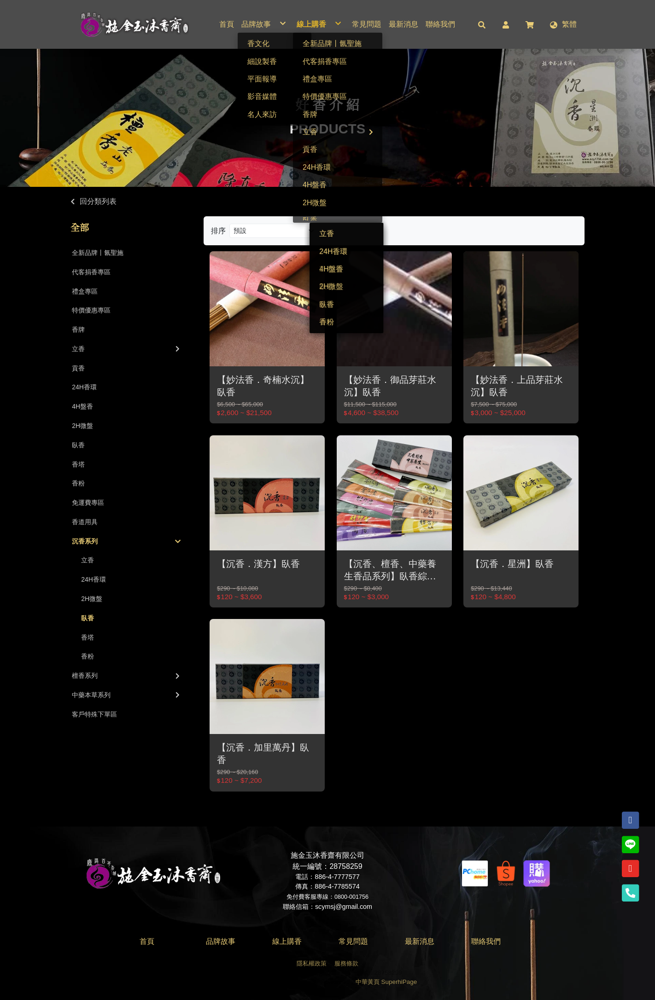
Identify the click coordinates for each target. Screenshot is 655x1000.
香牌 (78, 329)
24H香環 (84, 387)
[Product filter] (275, 231)
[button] (482, 24)
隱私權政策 (312, 963)
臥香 (78, 445)
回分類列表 (98, 201)
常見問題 (353, 941)
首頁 (147, 941)
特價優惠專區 (91, 310)
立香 (126, 349)
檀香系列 (126, 675)
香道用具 (85, 522)
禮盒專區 (85, 291)
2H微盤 (82, 425)
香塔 (78, 464)
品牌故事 (220, 941)
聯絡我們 (486, 941)
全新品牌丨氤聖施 (97, 252)
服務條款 (346, 963)
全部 (79, 228)
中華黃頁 (368, 981)
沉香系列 (126, 541)
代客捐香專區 (91, 272)
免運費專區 (88, 502)
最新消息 (419, 941)
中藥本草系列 (126, 695)
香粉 (78, 483)
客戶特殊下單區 (94, 714)
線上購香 (287, 941)
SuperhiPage (399, 981)
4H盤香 (82, 406)
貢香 (78, 368)
